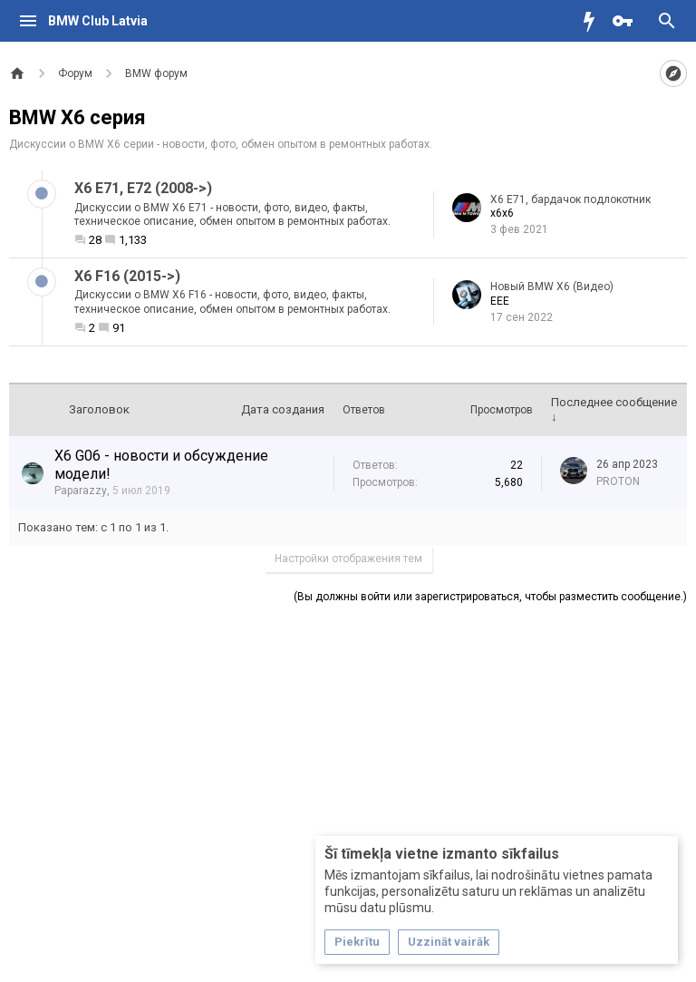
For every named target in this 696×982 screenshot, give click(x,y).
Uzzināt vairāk (448, 941)
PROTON (618, 481)
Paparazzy (80, 490)
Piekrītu (357, 941)
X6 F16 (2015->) (127, 276)
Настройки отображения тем (348, 558)
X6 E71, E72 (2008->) (143, 188)
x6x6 (502, 213)
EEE (499, 301)
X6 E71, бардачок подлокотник (570, 199)
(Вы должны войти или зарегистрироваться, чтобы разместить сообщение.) (490, 596)
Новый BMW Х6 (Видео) (552, 286)
